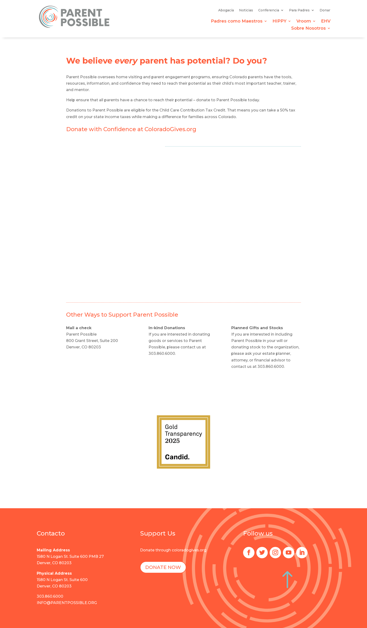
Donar (325, 10)
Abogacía (226, 10)
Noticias (246, 10)
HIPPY (279, 21)
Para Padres (299, 10)
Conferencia (268, 10)
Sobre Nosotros (308, 29)
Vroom (303, 21)
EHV (326, 21)
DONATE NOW (163, 567)
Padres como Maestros (237, 21)
